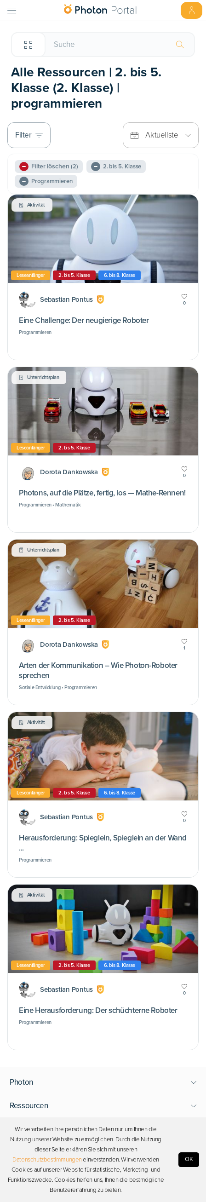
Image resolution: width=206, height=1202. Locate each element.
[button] (103, 1082)
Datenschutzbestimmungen (47, 1159)
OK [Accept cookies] (189, 1159)
